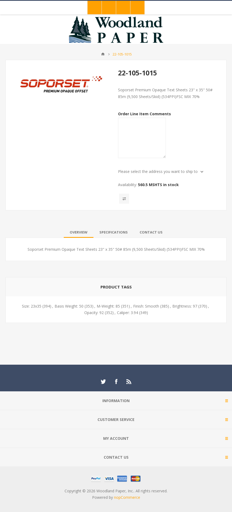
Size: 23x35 (31, 306)
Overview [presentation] (79, 232)
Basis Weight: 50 (69, 306)
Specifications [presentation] (113, 232)
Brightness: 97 (184, 306)
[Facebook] (116, 381)
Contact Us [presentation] (151, 232)
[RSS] (129, 381)
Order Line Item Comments (144, 113)
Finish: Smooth (146, 306)
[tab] (78, 232)
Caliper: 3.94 (127, 312)
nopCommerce (127, 497)
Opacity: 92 (94, 312)
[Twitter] (103, 381)
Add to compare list (124, 199)
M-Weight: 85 (108, 306)
